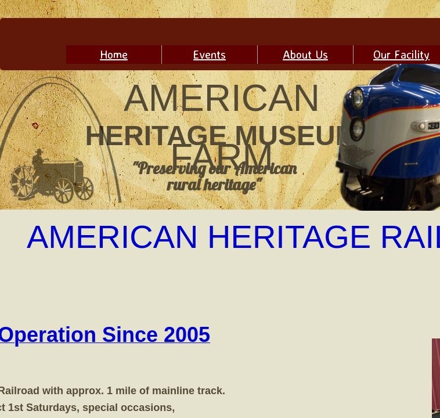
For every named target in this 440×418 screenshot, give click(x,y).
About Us (305, 54)
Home (114, 54)
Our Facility (401, 54)
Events (209, 54)
